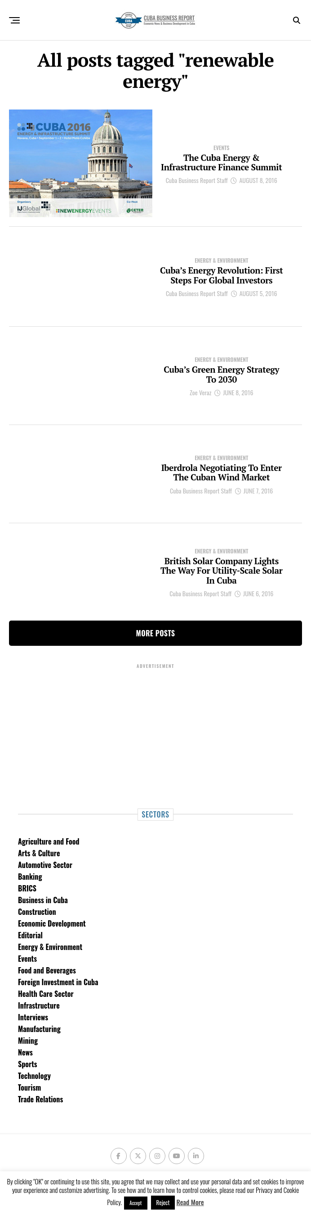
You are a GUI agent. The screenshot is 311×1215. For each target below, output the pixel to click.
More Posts (155, 633)
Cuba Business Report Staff (197, 187)
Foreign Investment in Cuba (58, 982)
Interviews (33, 1017)
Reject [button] (163, 1202)
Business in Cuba (43, 900)
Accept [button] (135, 1202)
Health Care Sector (46, 993)
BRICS (27, 888)
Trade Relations (40, 1099)
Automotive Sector (45, 864)
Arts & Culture (39, 853)
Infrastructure (39, 1005)
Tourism (29, 1087)
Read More (190, 1202)
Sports (27, 1064)
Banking (30, 876)
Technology (34, 1075)
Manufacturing (39, 1028)
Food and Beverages (47, 970)
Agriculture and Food (48, 841)
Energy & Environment (50, 946)
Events (27, 958)
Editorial (30, 935)
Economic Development (52, 923)
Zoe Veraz (200, 393)
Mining (28, 1040)
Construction (37, 911)
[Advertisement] (155, 733)
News (25, 1052)
